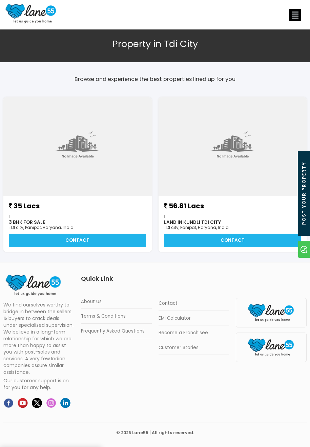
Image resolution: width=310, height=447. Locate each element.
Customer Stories (179, 347)
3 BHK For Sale (27, 222)
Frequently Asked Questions (113, 331)
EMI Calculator (175, 318)
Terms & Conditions (103, 316)
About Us (91, 301)
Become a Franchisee (183, 332)
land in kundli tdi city (192, 222)
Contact (77, 240)
